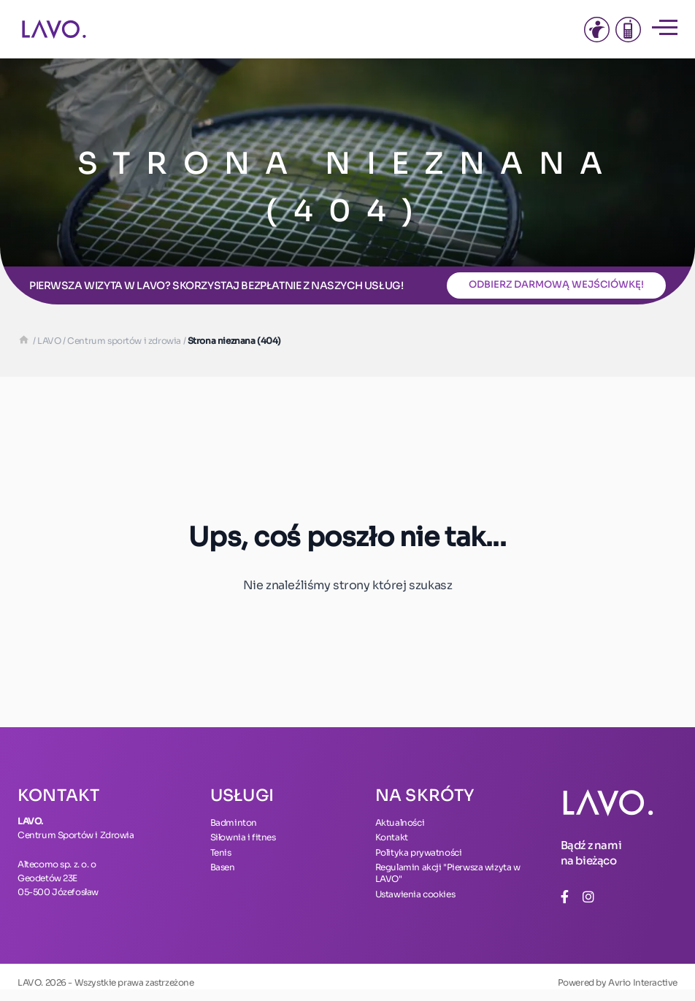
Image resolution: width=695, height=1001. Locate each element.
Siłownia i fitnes (243, 837)
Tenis (220, 852)
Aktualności (399, 822)
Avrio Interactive (642, 982)
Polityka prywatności (418, 852)
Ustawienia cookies (415, 894)
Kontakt (391, 837)
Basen (222, 867)
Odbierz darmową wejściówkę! (556, 284)
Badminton (233, 822)
